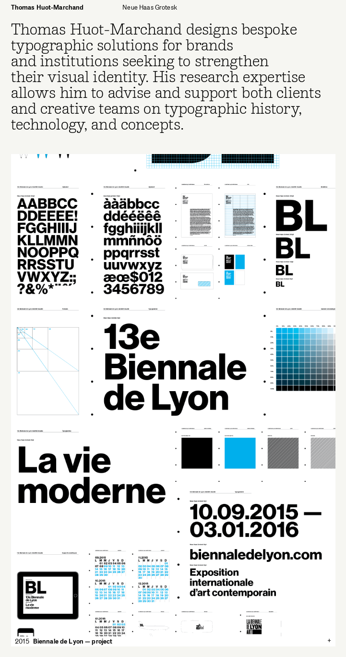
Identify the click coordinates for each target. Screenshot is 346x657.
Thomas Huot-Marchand (47, 7)
